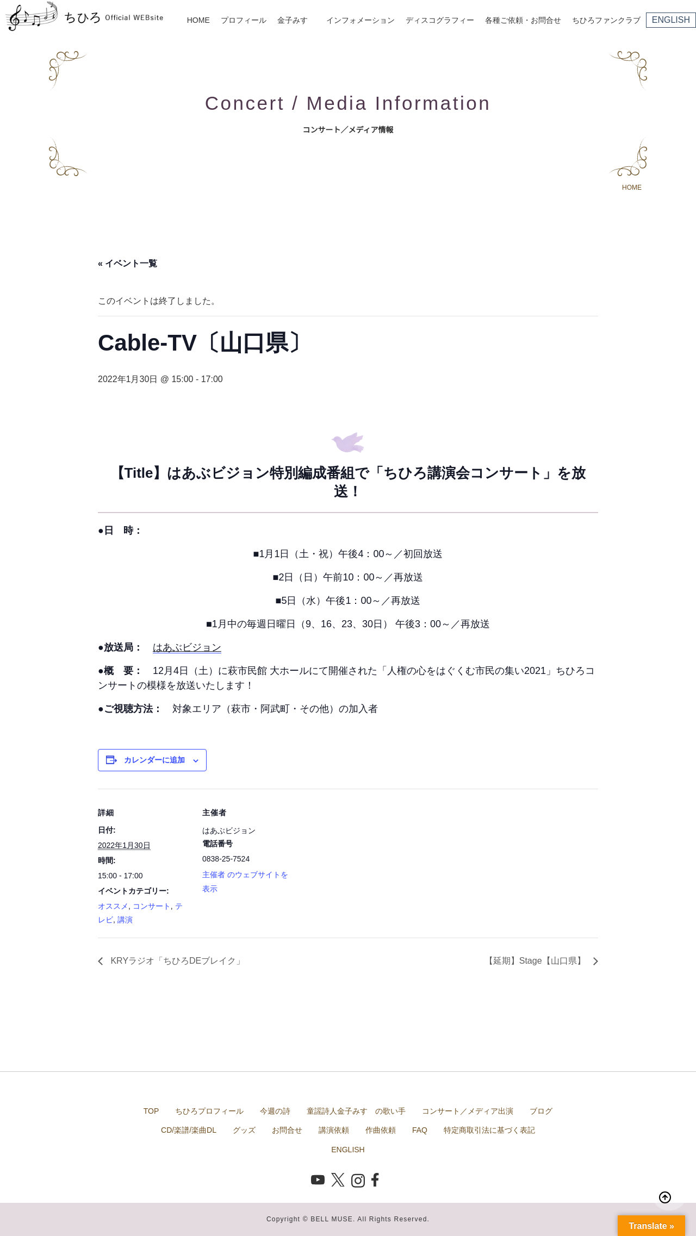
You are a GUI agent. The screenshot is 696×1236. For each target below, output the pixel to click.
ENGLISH (671, 19)
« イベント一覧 (127, 263)
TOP (151, 1111)
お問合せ (287, 1130)
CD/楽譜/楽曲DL (188, 1130)
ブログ (541, 1111)
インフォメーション (360, 20)
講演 (125, 919)
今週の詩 (275, 1111)
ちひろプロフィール (209, 1111)
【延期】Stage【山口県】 (536, 960)
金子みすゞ (296, 20)
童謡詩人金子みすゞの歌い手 (356, 1111)
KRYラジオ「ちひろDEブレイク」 (176, 960)
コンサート (152, 906)
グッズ (244, 1130)
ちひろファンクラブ (606, 20)
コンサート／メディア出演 (467, 1111)
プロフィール (243, 20)
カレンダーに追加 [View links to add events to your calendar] (154, 760)
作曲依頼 (380, 1130)
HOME (198, 20)
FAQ (419, 1130)
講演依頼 (334, 1130)
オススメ (113, 906)
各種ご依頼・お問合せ (523, 20)
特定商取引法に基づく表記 (489, 1130)
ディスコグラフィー (440, 20)
